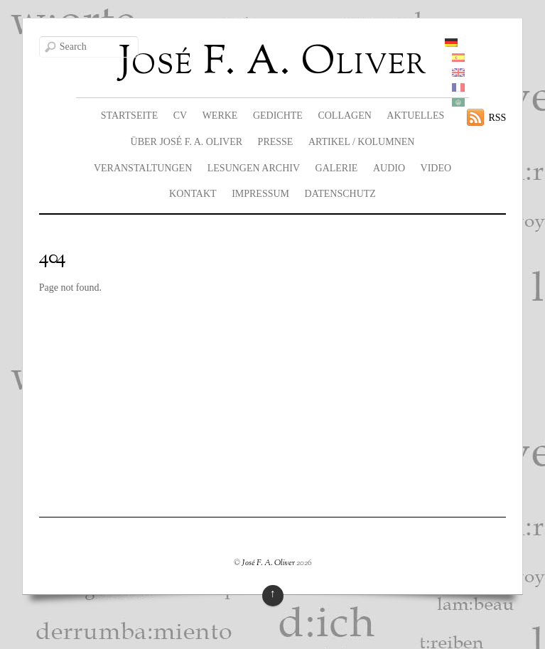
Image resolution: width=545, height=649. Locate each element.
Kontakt (193, 193)
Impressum (260, 193)
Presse (275, 141)
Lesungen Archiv (253, 168)
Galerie (336, 168)
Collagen (344, 115)
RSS (497, 117)
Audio (389, 168)
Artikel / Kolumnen (361, 141)
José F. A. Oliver (268, 563)
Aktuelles (415, 115)
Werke (220, 115)
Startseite (129, 115)
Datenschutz (340, 193)
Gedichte (278, 115)
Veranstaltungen (143, 168)
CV (180, 115)
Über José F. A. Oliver (187, 141)
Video (436, 168)
